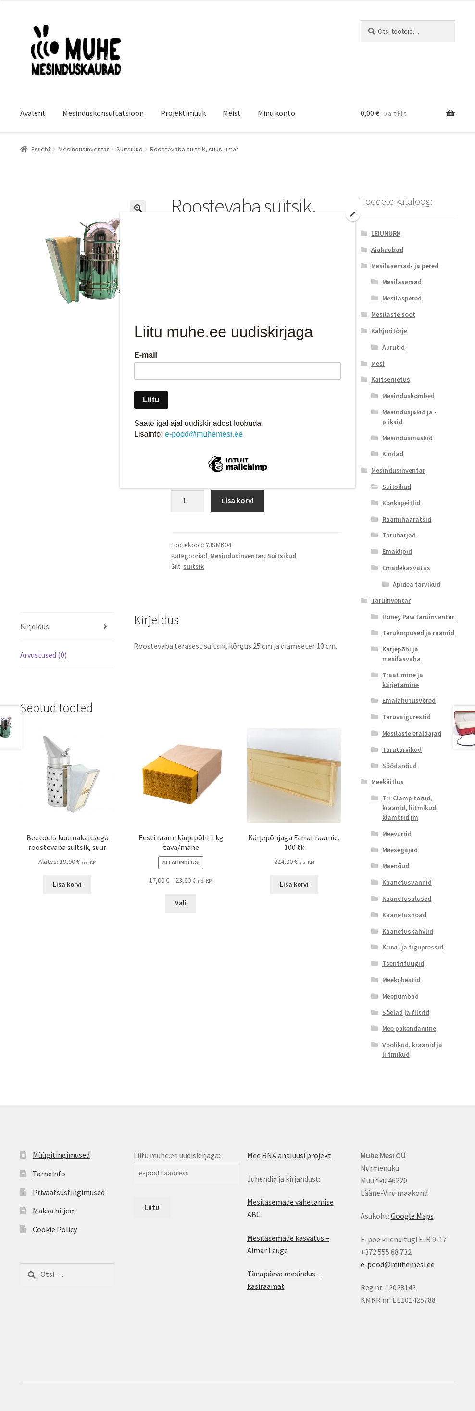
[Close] (353, 214)
